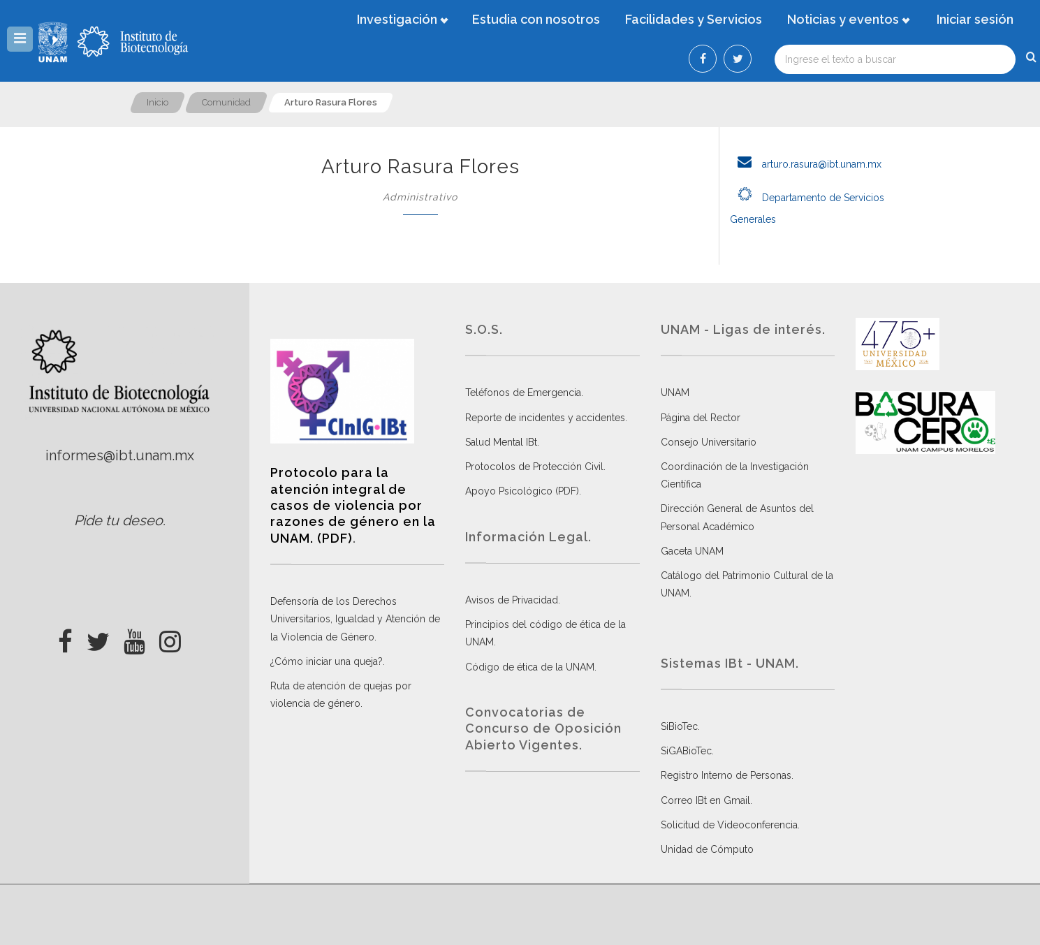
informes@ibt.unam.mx (119, 455)
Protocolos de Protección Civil (534, 466)
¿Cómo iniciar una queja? (326, 661)
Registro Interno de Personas (726, 775)
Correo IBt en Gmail (705, 800)
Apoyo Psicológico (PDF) (522, 491)
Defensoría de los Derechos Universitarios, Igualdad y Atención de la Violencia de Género (355, 619)
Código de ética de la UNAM (529, 667)
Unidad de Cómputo (707, 849)
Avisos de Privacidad (511, 600)
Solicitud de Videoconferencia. (730, 824)
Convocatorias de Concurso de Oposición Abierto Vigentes (543, 728)
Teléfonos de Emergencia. (524, 392)
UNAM (675, 392)
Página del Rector (700, 417)
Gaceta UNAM (692, 551)
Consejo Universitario (708, 442)
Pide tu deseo (118, 520)
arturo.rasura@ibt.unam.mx (805, 164)
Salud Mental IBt (501, 442)
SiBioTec (679, 726)
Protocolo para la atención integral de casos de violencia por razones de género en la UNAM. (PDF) (353, 505)
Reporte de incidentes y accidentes (545, 417)
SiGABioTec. (687, 750)
